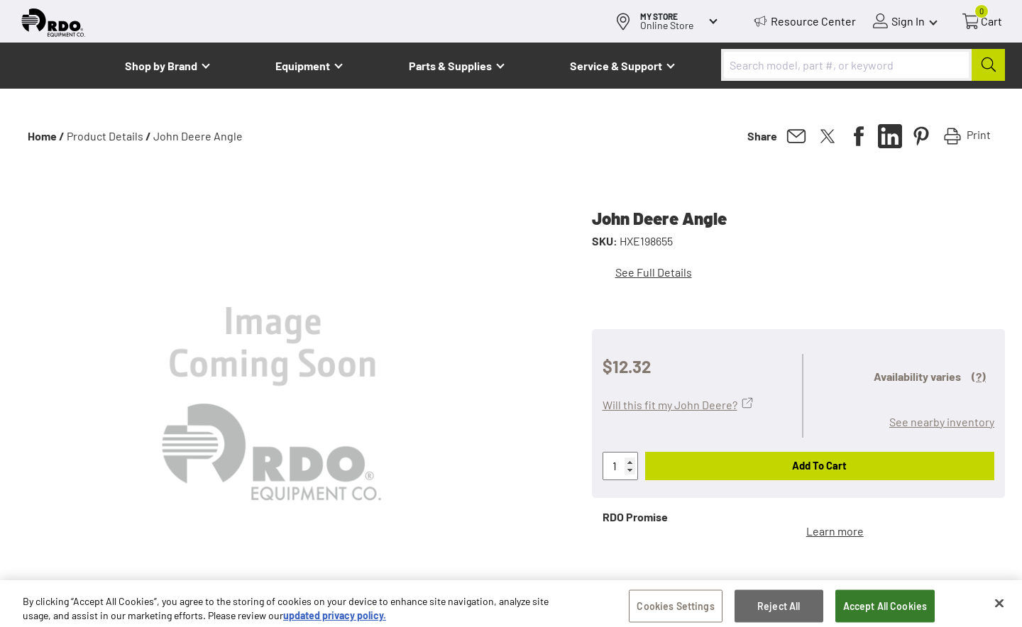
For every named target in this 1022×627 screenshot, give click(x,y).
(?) (979, 376)
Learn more (835, 531)
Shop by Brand (161, 65)
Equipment (302, 65)
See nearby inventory (941, 421)
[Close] (999, 609)
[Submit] (988, 65)
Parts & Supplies (450, 65)
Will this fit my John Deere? (670, 404)
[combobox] (863, 65)
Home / (46, 136)
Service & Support (616, 65)
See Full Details (653, 272)
